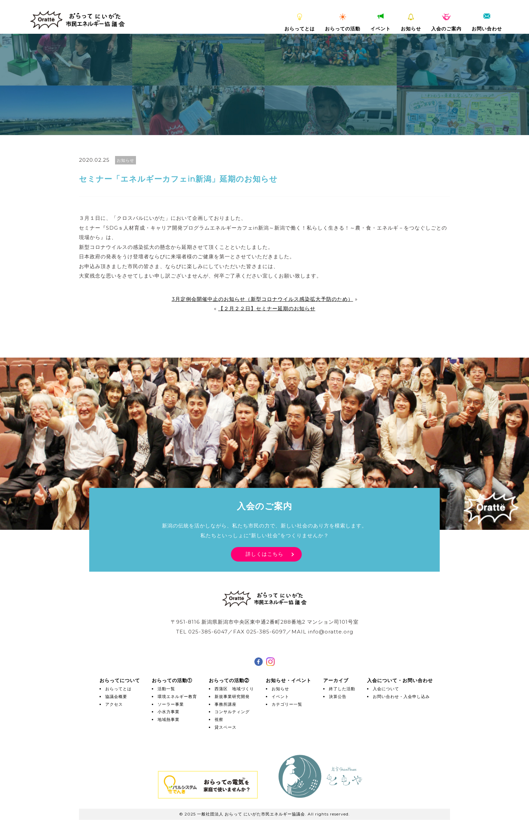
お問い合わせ (487, 23)
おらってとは (299, 23)
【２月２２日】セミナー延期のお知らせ (266, 308)
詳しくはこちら (264, 554)
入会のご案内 (446, 23)
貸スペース (225, 727)
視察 (219, 719)
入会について (386, 688)
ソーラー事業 (171, 704)
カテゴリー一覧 (287, 704)
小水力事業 (168, 711)
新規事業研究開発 (232, 696)
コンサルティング (232, 711)
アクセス (114, 704)
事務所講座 (225, 704)
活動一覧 (166, 688)
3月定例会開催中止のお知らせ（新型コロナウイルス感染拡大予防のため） (262, 299)
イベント (380, 23)
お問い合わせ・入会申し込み (401, 696)
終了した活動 (342, 688)
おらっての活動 (342, 23)
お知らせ (411, 23)
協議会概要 (116, 696)
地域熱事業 (168, 719)
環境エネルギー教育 (177, 696)
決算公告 (337, 696)
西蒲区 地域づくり (234, 688)
